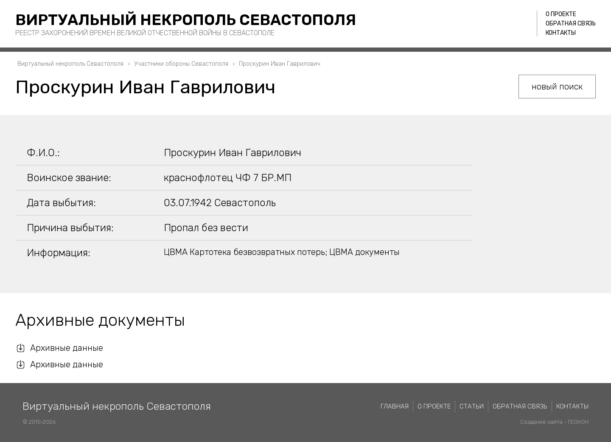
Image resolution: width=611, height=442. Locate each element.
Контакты (561, 32)
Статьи (472, 406)
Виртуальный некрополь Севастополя (185, 20)
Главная (395, 406)
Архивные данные (66, 348)
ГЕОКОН (578, 422)
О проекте (561, 14)
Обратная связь (571, 23)
